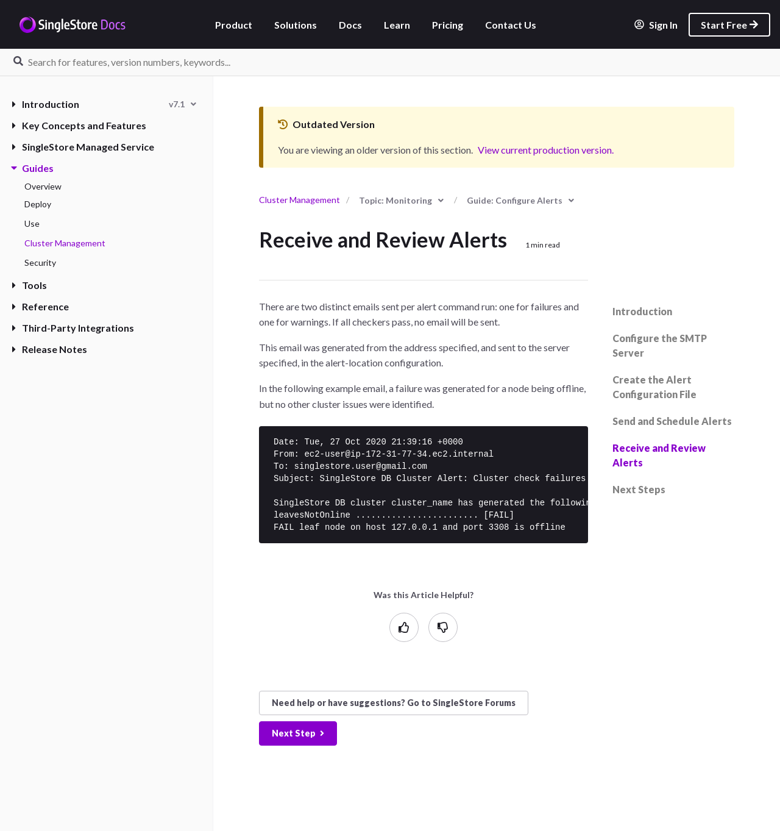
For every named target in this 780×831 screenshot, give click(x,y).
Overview (43, 186)
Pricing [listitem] (447, 24)
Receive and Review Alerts (659, 455)
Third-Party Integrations (73, 327)
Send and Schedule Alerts (672, 421)
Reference (40, 306)
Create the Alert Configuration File (654, 387)
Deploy (37, 204)
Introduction (45, 104)
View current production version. (546, 149)
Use (32, 223)
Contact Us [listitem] (510, 24)
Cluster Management (64, 243)
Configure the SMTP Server (659, 345)
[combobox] (182, 104)
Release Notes (49, 349)
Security (40, 262)
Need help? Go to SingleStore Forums (394, 702)
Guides (33, 168)
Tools (29, 285)
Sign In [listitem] (656, 24)
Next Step (298, 733)
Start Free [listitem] (729, 24)
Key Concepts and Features (79, 125)
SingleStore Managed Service (83, 146)
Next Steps (638, 489)
